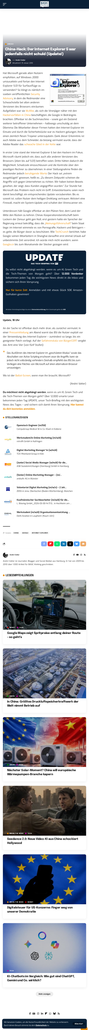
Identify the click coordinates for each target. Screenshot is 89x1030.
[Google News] (34, 1014)
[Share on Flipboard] (50, 543)
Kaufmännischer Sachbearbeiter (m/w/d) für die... (43, 499)
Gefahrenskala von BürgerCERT (59, 340)
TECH (21, 627)
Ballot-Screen (22, 375)
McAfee (30, 111)
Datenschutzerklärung (38, 309)
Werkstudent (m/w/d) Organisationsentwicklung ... (43, 512)
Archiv (11, 44)
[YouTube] (77, 555)
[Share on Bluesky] (77, 543)
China (16, 533)
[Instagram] (81, 555)
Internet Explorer (40, 533)
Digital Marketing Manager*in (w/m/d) (37, 450)
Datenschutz (41, 1025)
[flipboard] (46, 1014)
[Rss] (84, 555)
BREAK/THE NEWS (17, 833)
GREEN (12, 696)
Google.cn (8, 244)
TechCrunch (62, 231)
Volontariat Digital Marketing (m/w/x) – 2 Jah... (41, 487)
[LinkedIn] (42, 1014)
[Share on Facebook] (44, 543)
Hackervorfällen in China (17, 115)
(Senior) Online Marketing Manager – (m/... (39, 475)
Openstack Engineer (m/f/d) (31, 425)
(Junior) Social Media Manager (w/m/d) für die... (42, 462)
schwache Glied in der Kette (40, 144)
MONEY (12, 627)
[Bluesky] (54, 1014)
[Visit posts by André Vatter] (8, 62)
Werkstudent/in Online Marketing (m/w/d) (39, 437)
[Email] (83, 543)
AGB (64, 309)
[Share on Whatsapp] (57, 543)
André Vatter (20, 60)
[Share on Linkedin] (63, 543)
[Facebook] (74, 555)
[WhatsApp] (50, 1014)
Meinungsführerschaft (58, 223)
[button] (78, 1023)
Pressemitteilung (19, 332)
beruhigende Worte (36, 173)
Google (25, 533)
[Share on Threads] (70, 543)
